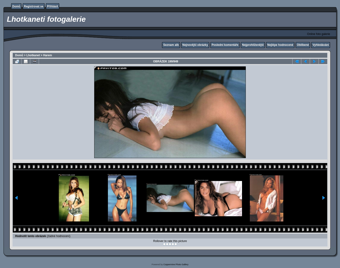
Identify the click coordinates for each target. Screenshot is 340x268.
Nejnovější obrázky (195, 45)
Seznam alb (171, 45)
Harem (47, 55)
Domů (16, 6)
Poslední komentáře (225, 45)
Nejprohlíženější (253, 45)
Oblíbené (303, 45)
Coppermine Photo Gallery (175, 264)
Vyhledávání (320, 45)
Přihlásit (52, 6)
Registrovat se (33, 6)
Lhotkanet (33, 55)
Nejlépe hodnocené (280, 45)
